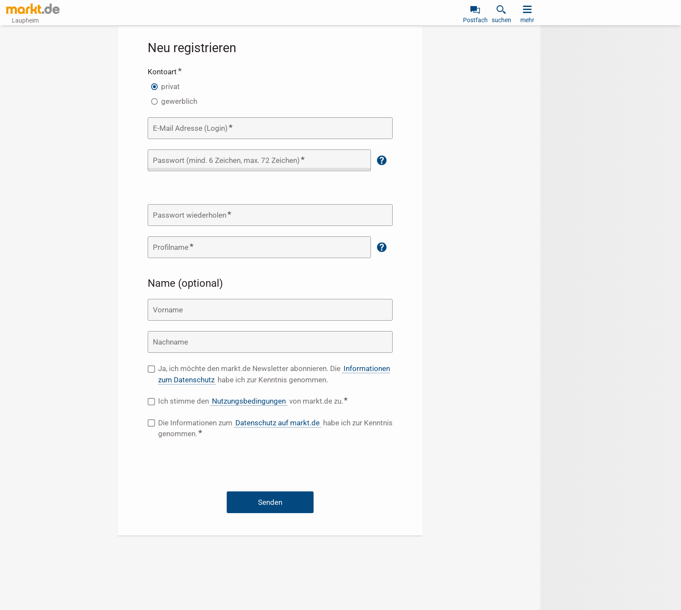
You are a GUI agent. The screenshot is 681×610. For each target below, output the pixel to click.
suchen (501, 20)
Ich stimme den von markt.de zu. (275, 401)
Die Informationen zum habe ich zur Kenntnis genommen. (275, 428)
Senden (270, 502)
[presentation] (270, 467)
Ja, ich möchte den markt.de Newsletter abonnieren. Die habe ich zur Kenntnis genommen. (274, 374)
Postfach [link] (475, 20)
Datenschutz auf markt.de (277, 422)
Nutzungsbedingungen (249, 401)
